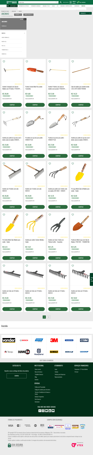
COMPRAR (12, 105)
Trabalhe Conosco (39, 374)
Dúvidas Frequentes (39, 397)
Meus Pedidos (66, 2)
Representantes (58, 377)
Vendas (56, 372)
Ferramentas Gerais (5, 11)
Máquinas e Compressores (66, 6)
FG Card (76, 372)
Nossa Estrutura (38, 372)
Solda (53, 6)
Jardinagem (76, 6)
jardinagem (14, 11)
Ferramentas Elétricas (24, 6)
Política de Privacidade (40, 387)
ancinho (20, 11)
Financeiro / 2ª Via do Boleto (81, 369)
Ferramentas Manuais (35, 6)
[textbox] (38, 2)
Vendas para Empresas (60, 374)
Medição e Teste (46, 6)
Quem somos (38, 369)
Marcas (83, 6)
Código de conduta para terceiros (42, 390)
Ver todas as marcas (46, 360)
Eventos (36, 380)
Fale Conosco (38, 399)
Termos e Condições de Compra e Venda (42, 393)
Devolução (37, 402)
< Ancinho (23, 19)
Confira (17, 376)
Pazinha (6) (4, 26)
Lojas (56, 369)
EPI (57, 6)
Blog (36, 377)
